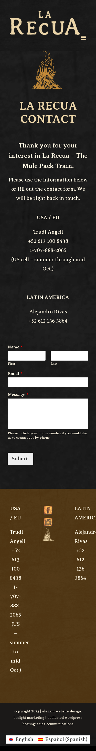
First (11, 364)
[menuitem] (21, 739)
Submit (20, 459)
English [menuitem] (24, 739)
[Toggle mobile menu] (84, 37)
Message (18, 394)
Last (54, 364)
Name (15, 347)
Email (15, 373)
